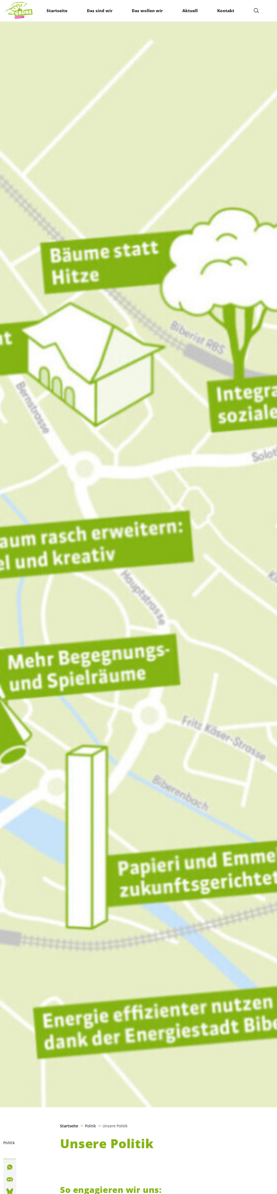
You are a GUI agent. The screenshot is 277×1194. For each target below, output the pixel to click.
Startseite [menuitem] (56, 10)
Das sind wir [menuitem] (99, 10)
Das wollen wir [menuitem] (147, 10)
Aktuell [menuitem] (189, 10)
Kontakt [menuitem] (225, 10)
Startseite (69, 1126)
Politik (90, 1126)
